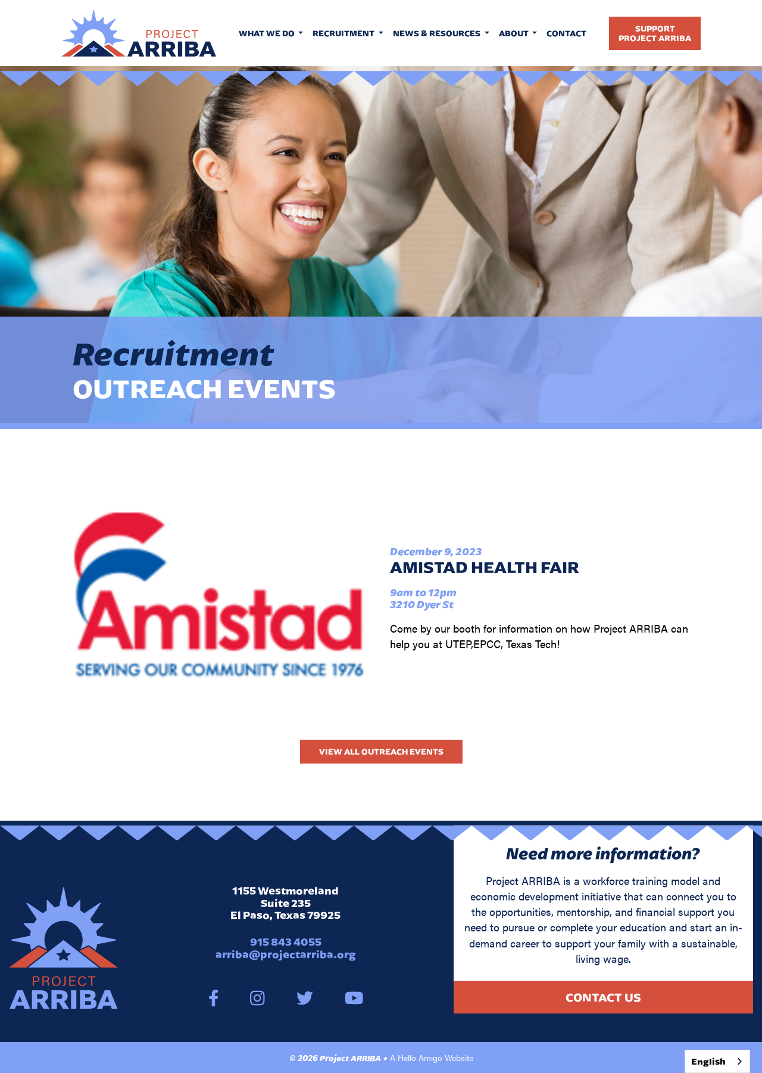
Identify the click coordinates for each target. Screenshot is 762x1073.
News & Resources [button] (437, 33)
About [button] (514, 33)
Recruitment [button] (344, 33)
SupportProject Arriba (655, 33)
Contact (566, 33)
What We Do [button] (267, 33)
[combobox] (717, 1061)
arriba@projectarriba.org (286, 954)
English (708, 1061)
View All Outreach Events (381, 751)
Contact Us (603, 997)
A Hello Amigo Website (431, 1057)
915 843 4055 (285, 942)
